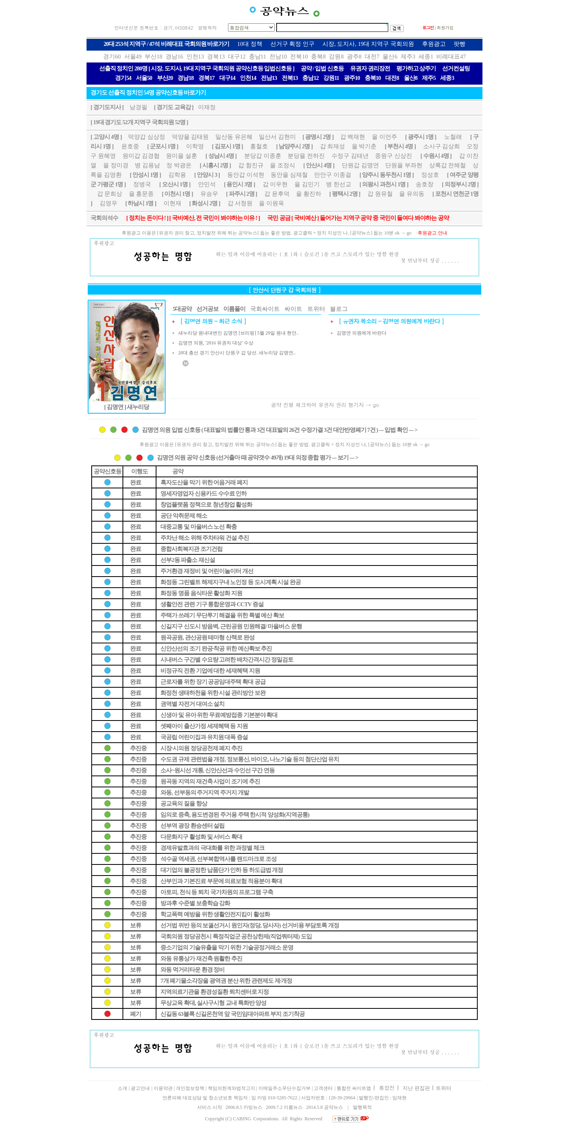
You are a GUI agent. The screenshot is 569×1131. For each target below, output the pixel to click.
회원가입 (445, 27)
